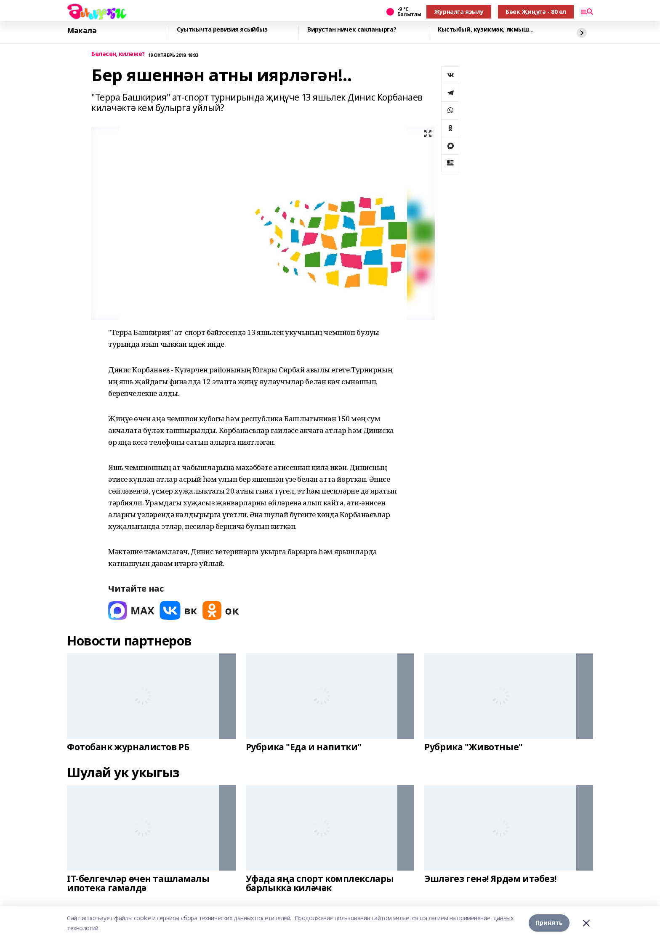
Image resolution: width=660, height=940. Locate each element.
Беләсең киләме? (118, 54)
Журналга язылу (459, 12)
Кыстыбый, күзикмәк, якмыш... (485, 29)
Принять (549, 923)
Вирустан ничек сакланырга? (351, 29)
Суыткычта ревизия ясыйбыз (222, 29)
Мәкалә (81, 30)
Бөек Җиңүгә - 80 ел (536, 12)
